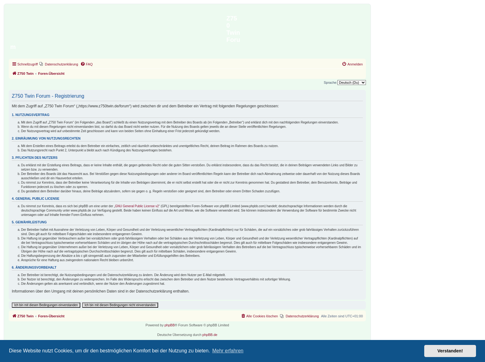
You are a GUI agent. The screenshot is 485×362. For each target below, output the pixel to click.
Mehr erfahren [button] (227, 350)
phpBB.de (209, 335)
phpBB (169, 325)
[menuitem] (58, 64)
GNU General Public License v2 (137, 206)
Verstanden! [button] (450, 350)
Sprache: (330, 82)
